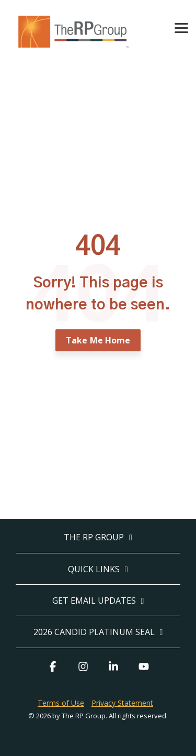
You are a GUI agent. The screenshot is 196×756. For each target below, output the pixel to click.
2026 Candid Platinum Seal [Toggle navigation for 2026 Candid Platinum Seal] (94, 632)
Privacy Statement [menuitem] (122, 703)
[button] (181, 27)
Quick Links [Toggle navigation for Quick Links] (94, 569)
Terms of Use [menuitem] (61, 703)
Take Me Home (98, 340)
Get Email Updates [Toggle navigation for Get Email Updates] (94, 600)
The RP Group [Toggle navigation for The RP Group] (94, 537)
